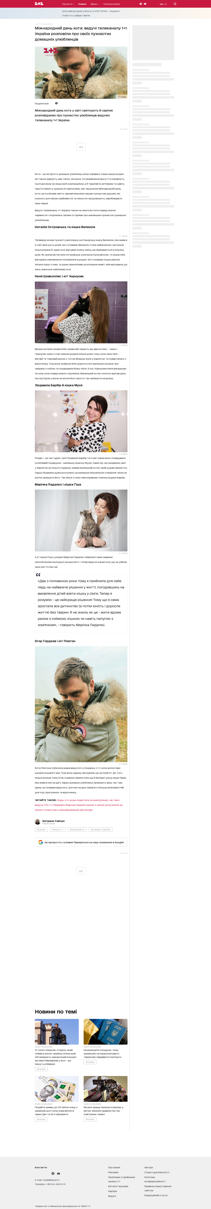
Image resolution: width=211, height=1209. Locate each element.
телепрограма (111, 4)
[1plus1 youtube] (58, 1173)
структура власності (156, 1172)
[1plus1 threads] (41, 1173)
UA (161, 4)
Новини (82, 4)
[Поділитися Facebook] (56, 103)
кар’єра (112, 1191)
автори (148, 1167)
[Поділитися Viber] (61, 103)
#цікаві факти (77, 829)
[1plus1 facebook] (53, 1173)
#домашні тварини (100, 829)
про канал (114, 1167)
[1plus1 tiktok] (47, 1173)
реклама (113, 1172)
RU (165, 4)
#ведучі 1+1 (57, 829)
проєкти (68, 4)
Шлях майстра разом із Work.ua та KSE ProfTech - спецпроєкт (91, 11)
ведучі (112, 1195)
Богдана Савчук (54, 820)
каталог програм (118, 1186)
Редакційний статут (156, 1195)
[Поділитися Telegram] (52, 103)
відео (95, 4)
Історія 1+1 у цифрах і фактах (76, 15)
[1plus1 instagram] (36, 1173)
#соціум (41, 829)
